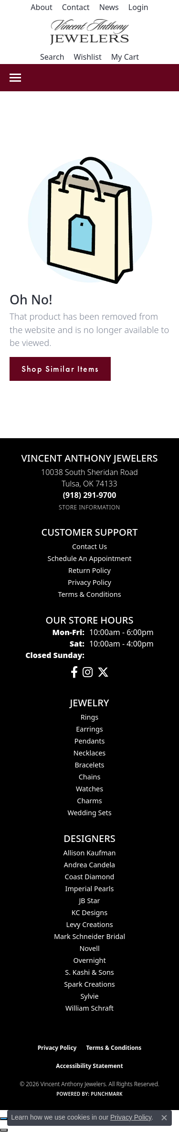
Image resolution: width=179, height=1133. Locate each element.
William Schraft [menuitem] (89, 1008)
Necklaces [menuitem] (89, 752)
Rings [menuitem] (89, 717)
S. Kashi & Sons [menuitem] (89, 972)
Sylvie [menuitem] (89, 996)
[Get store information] (89, 507)
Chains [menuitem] (90, 776)
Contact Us (89, 546)
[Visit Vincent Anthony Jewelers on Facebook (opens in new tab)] (74, 672)
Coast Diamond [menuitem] (90, 876)
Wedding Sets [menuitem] (89, 812)
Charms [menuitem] (89, 800)
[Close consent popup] (164, 1118)
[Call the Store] (89, 495)
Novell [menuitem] (89, 948)
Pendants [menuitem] (89, 740)
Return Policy (89, 570)
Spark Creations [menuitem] (89, 984)
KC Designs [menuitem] (89, 912)
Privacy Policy (89, 582)
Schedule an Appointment (89, 558)
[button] (138, 7)
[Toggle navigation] (15, 77)
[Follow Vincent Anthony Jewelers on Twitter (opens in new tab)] (103, 672)
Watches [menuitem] (89, 788)
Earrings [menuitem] (89, 729)
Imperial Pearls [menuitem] (89, 888)
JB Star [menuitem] (89, 900)
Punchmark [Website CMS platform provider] (107, 1093)
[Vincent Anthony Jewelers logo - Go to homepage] (89, 32)
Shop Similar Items (60, 369)
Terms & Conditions (89, 594)
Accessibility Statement (89, 1066)
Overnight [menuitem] (89, 960)
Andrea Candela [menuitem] (89, 864)
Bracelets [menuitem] (89, 764)
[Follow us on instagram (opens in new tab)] (88, 672)
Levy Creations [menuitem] (89, 924)
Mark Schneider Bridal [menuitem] (89, 936)
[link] (41, 7)
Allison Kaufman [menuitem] (89, 852)
